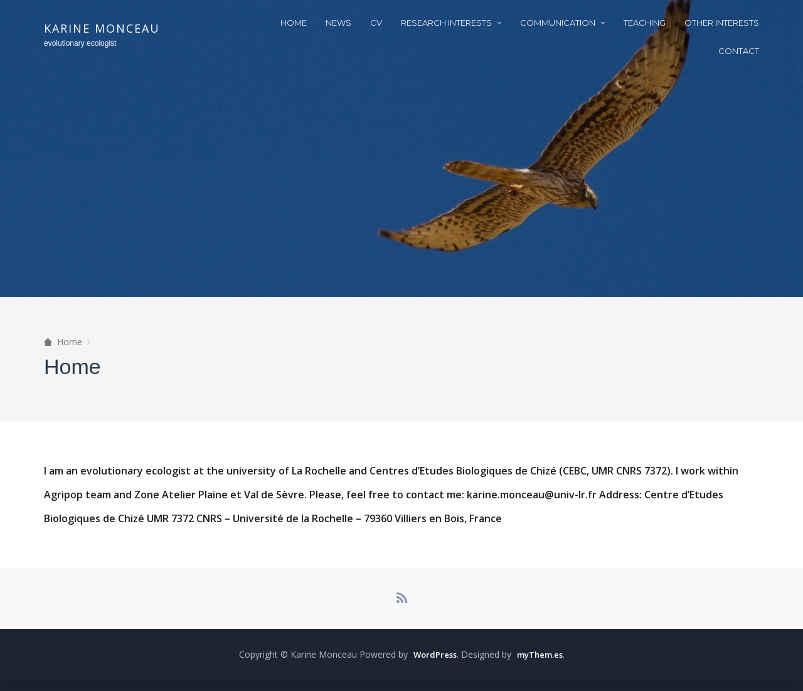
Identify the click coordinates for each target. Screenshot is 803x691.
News (338, 23)
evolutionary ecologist (80, 43)
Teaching (645, 23)
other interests (721, 23)
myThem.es (540, 665)
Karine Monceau (102, 28)
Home (293, 23)
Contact (738, 51)
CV (376, 23)
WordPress (432, 665)
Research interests (446, 23)
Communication (557, 23)
